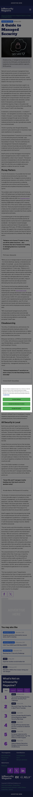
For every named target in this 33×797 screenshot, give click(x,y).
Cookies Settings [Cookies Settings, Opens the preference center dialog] (16, 399)
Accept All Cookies (16, 408)
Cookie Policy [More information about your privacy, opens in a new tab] (6, 394)
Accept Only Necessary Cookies (16, 403)
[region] (16, 398)
